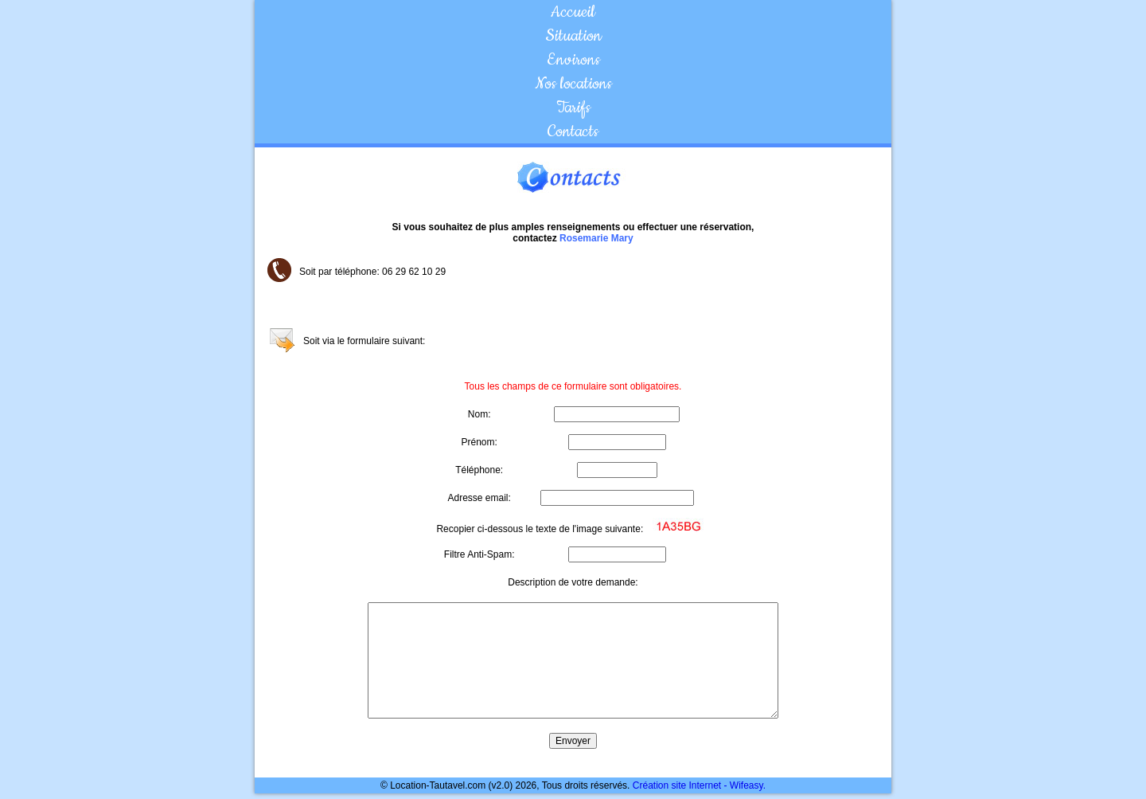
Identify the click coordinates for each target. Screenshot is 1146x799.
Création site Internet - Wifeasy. (699, 785)
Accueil (573, 12)
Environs (573, 60)
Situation (573, 36)
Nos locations (573, 83)
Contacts (573, 131)
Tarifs (573, 107)
